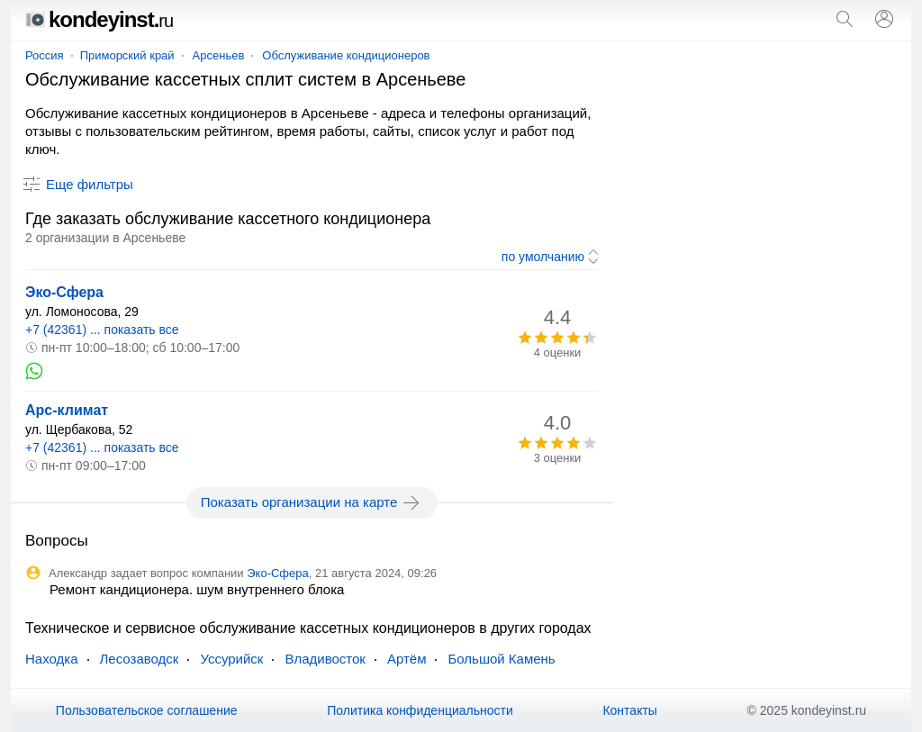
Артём (407, 658)
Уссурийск (231, 658)
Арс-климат (66, 410)
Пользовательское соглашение (147, 710)
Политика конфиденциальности (420, 710)
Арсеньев (219, 55)
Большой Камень (501, 658)
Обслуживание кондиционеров (345, 55)
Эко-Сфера (64, 292)
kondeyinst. (99, 19)
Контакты (629, 710)
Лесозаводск (139, 658)
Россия (44, 55)
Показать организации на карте (312, 502)
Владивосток (325, 658)
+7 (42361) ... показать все (102, 329)
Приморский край (127, 55)
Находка (51, 658)
